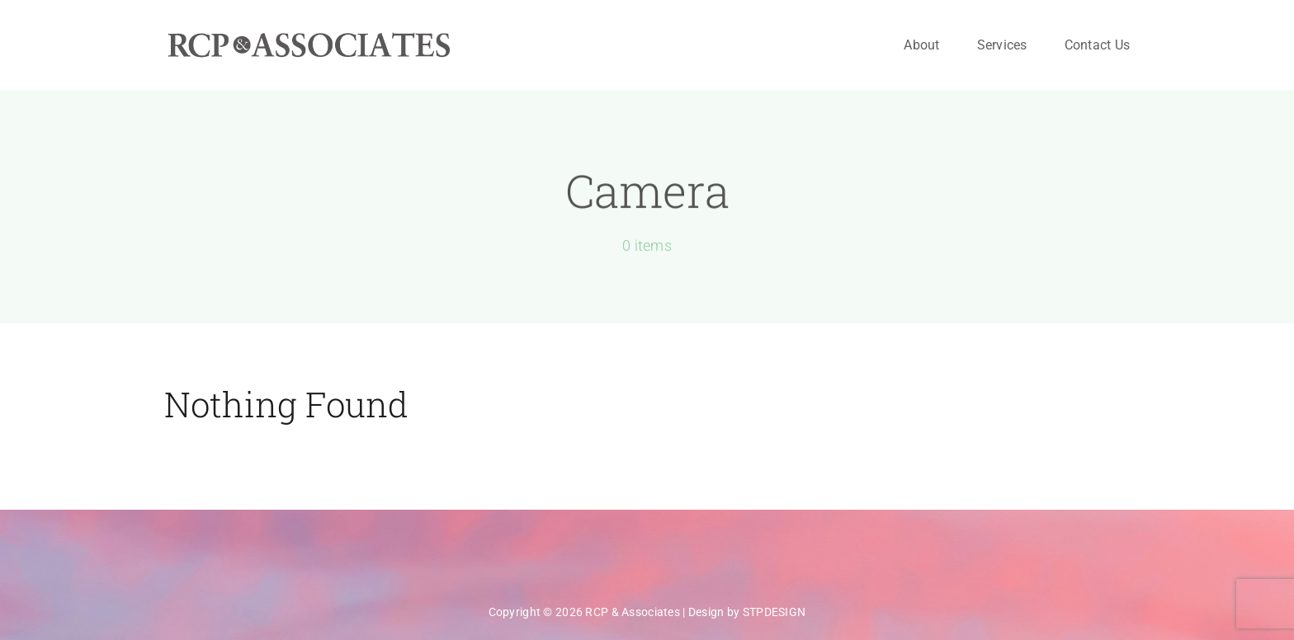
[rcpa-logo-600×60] (308, 38)
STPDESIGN (774, 612)
